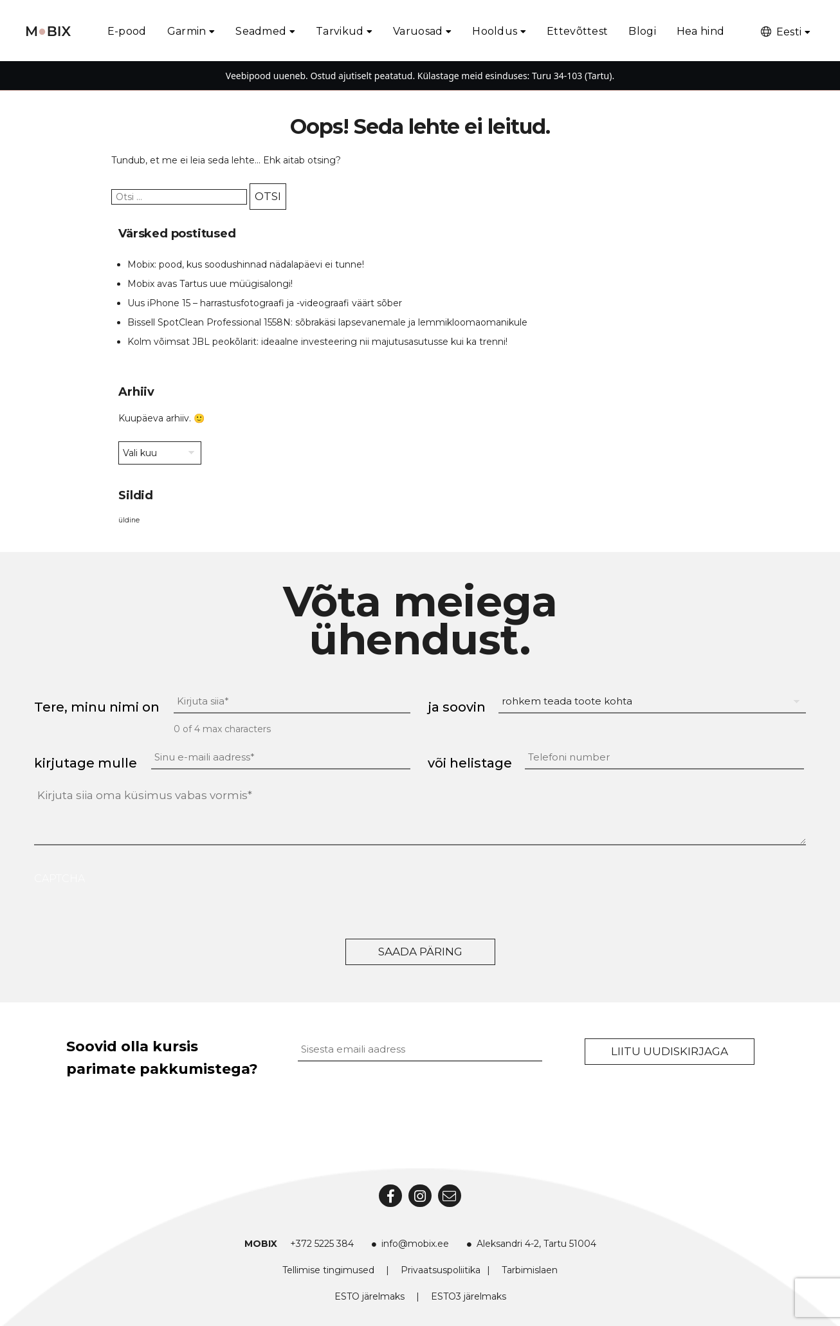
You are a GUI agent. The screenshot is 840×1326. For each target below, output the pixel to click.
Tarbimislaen (530, 1270)
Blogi (642, 31)
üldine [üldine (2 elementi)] (129, 520)
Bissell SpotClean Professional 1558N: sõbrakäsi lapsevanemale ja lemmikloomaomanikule (327, 322)
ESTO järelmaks (369, 1296)
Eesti (780, 32)
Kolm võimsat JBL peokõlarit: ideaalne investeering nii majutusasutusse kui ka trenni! (317, 341)
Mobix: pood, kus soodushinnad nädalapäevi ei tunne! (245, 264)
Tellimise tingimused (328, 1270)
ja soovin (457, 707)
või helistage (470, 763)
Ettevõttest (577, 31)
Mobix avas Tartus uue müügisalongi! (210, 284)
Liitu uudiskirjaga (669, 1051)
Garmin (186, 31)
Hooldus (494, 31)
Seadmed (260, 31)
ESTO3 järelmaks (468, 1296)
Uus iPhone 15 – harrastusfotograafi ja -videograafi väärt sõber (264, 303)
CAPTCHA (59, 878)
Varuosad (418, 31)
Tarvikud (339, 31)
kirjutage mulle (85, 763)
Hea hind (700, 31)
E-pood (127, 31)
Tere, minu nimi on (97, 707)
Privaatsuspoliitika (440, 1270)
